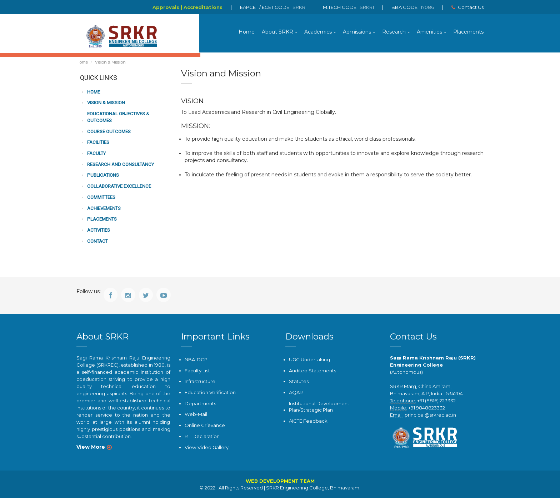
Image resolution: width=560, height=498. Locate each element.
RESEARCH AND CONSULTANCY (120, 164)
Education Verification (210, 393)
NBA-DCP (196, 360)
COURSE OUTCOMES (108, 132)
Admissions (357, 32)
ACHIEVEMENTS (103, 208)
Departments (200, 403)
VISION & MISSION (106, 103)
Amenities (429, 32)
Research (394, 32)
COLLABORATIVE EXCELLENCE (118, 187)
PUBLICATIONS (102, 175)
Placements (468, 32)
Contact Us (467, 7)
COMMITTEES (101, 197)
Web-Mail (196, 414)
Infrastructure (200, 381)
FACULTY (96, 154)
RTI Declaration (202, 436)
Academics (318, 32)
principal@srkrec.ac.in (430, 415)
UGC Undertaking (309, 360)
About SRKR (277, 32)
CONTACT (97, 241)
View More (90, 447)
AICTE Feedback (308, 421)
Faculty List (197, 370)
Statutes (299, 381)
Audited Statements (312, 370)
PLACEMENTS (101, 219)
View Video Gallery (206, 447)
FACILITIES (98, 143)
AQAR (296, 393)
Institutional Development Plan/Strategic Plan (319, 407)
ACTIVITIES (98, 230)
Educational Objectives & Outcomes (118, 118)
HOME (93, 93)
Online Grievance (205, 425)
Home (247, 32)
